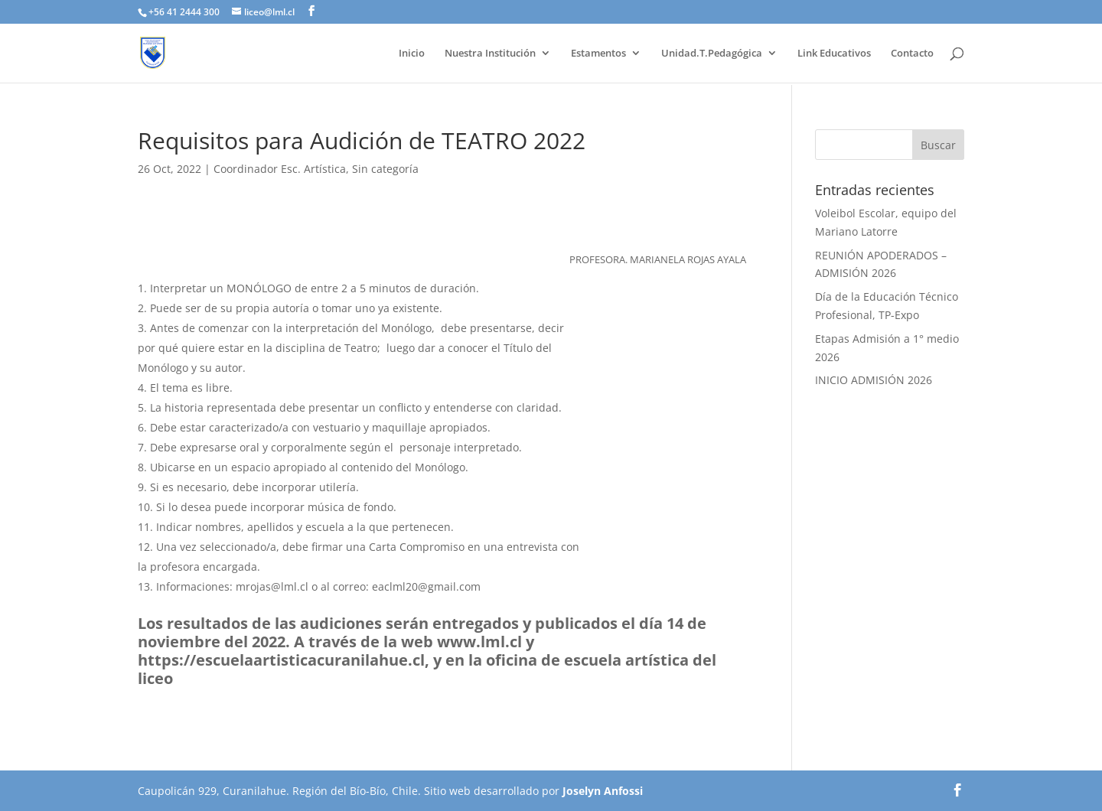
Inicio (412, 53)
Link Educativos (834, 53)
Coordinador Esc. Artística (280, 168)
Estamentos (598, 53)
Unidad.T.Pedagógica (711, 53)
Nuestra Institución (490, 53)
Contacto (912, 53)
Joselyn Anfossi (602, 790)
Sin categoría (385, 168)
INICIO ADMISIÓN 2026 (873, 380)
